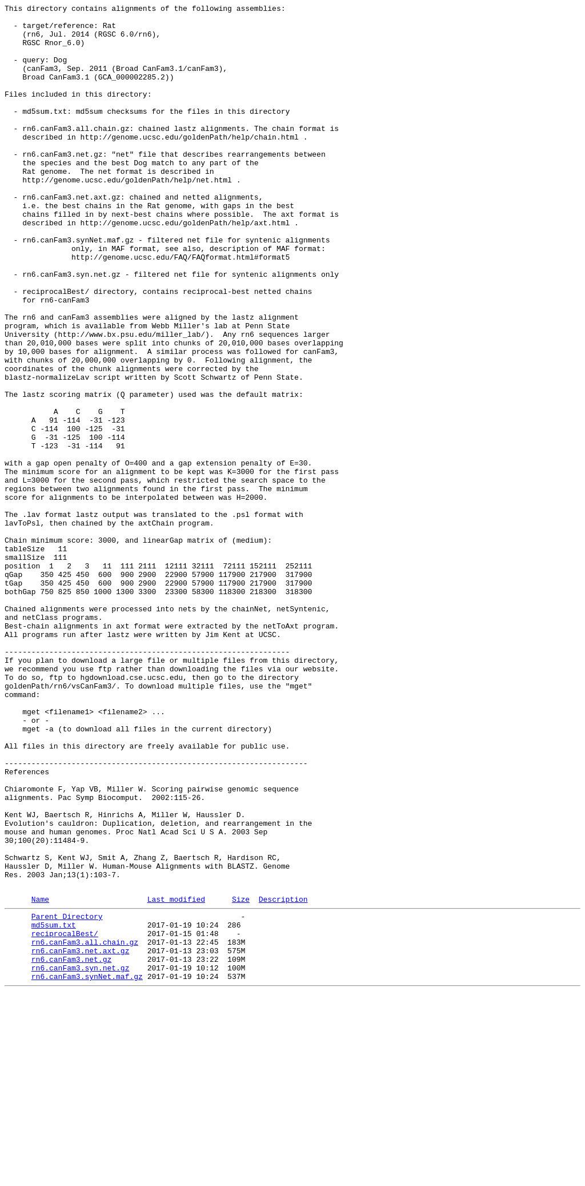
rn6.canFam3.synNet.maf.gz (87, 1168)
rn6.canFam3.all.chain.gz (84, 1127)
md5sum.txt (53, 1106)
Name (40, 1077)
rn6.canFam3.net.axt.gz (80, 1137)
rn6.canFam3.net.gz (71, 1148)
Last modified (176, 1077)
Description (283, 1077)
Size (241, 1077)
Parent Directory (67, 1096)
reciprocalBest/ (64, 1117)
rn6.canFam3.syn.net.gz (80, 1158)
